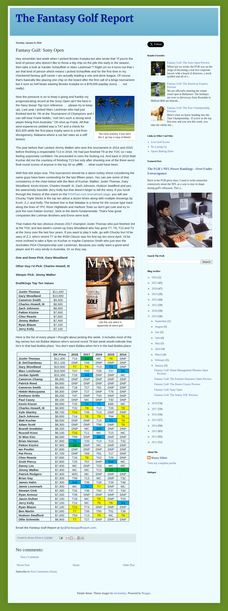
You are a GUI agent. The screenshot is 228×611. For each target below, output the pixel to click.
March (159, 354)
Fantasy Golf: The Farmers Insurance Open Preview (183, 378)
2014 (155, 425)
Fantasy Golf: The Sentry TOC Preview (176, 395)
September (161, 321)
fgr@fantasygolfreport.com (78, 527)
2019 (155, 316)
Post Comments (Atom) (44, 571)
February (160, 360)
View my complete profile (161, 463)
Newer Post (23, 565)
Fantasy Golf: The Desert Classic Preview (177, 384)
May (158, 343)
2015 (155, 420)
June (158, 337)
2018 (155, 403)
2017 (155, 409)
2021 (155, 305)
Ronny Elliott (159, 457)
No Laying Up (159, 146)
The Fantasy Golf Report (75, 18)
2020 (155, 310)
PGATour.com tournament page (89, 194)
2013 (155, 431)
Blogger (146, 593)
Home (76, 565)
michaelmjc (120, 593)
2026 (155, 277)
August (159, 326)
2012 (155, 436)
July (157, 332)
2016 (155, 414)
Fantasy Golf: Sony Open (168, 389)
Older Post (129, 565)
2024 (155, 288)
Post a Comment (30, 557)
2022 (155, 299)
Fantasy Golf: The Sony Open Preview (188, 62)
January (159, 365)
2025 (155, 282)
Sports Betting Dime (162, 151)
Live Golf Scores (160, 142)
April (158, 348)
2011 (155, 442)
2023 (155, 294)
